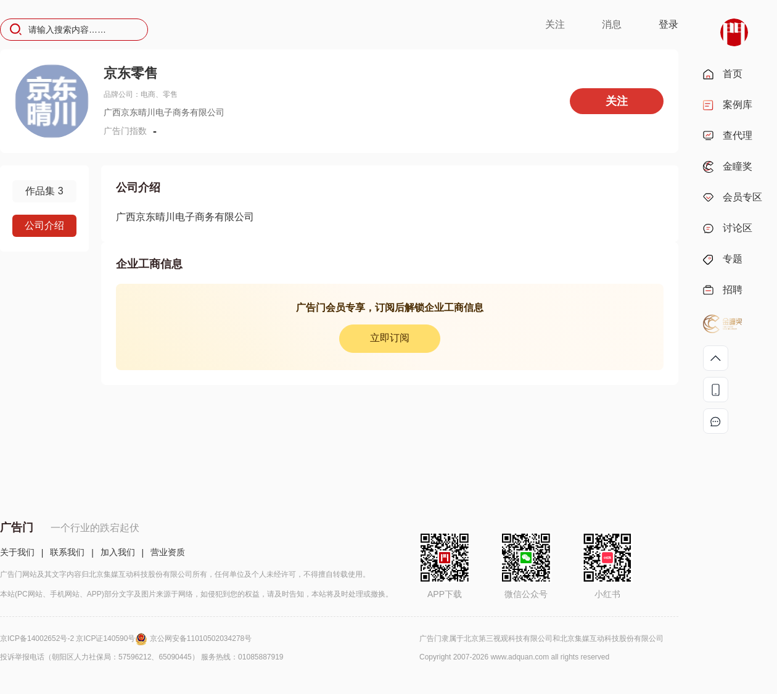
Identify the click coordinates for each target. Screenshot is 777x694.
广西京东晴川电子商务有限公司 (185, 217)
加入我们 (118, 552)
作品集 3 (44, 191)
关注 (555, 24)
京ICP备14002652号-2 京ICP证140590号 (75, 638)
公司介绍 (44, 225)
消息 (612, 24)
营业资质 (167, 552)
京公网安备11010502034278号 (201, 638)
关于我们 (17, 552)
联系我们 (67, 552)
